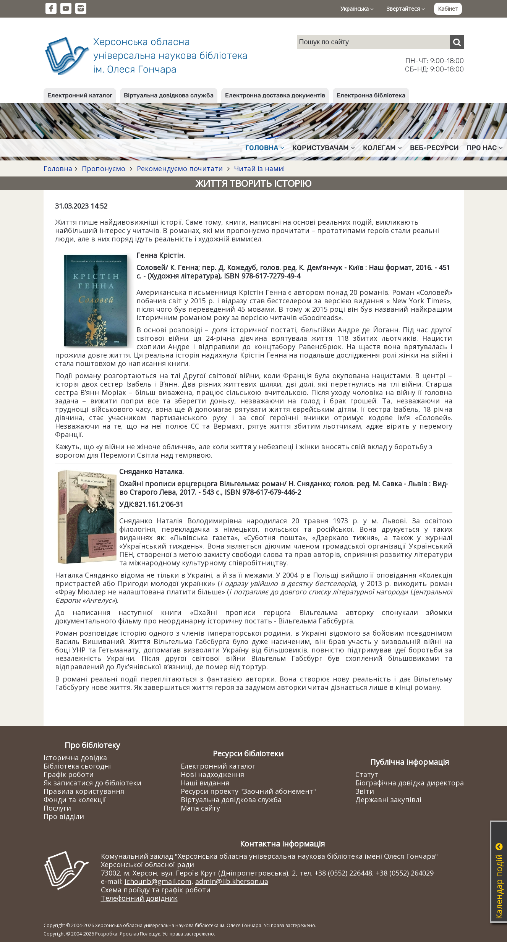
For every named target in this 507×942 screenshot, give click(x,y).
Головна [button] (265, 148)
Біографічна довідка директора (409, 782)
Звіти (364, 791)
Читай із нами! (258, 168)
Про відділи (64, 816)
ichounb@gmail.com (158, 881)
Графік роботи (69, 774)
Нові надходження (212, 774)
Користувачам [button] (323, 148)
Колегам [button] (382, 148)
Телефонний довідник (139, 898)
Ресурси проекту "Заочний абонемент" (248, 791)
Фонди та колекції (75, 799)
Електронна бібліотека (371, 95)
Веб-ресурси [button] (434, 148)
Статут (366, 774)
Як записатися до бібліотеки (92, 782)
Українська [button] (357, 8)
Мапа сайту (200, 808)
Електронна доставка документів (275, 95)
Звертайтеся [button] (406, 8)
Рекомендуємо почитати (180, 168)
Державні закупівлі (388, 799)
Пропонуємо (103, 168)
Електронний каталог (79, 95)
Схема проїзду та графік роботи (156, 889)
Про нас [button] (485, 148)
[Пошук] (457, 42)
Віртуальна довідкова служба (169, 95)
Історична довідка (75, 757)
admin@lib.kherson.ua (231, 881)
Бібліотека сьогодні (77, 765)
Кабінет (448, 8)
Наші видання (205, 782)
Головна (58, 168)
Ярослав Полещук (140, 934)
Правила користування (84, 791)
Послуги (57, 808)
